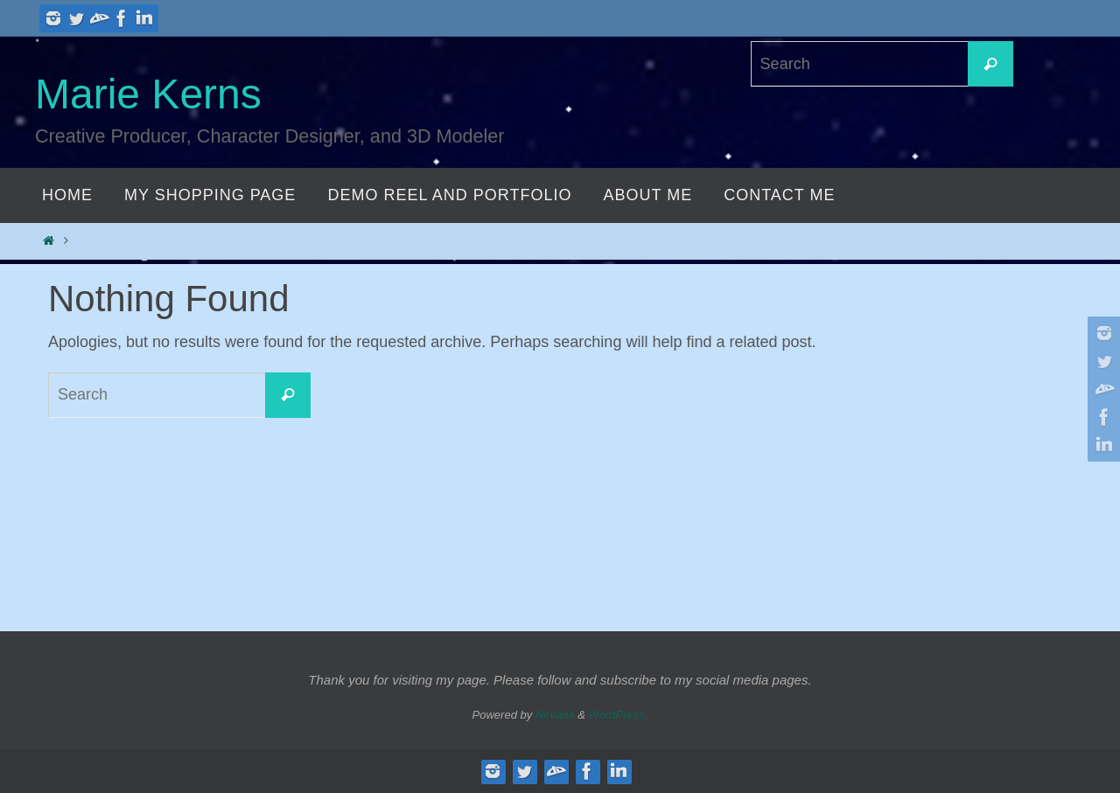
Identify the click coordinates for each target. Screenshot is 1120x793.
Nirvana (555, 714)
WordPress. (618, 714)
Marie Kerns (148, 94)
